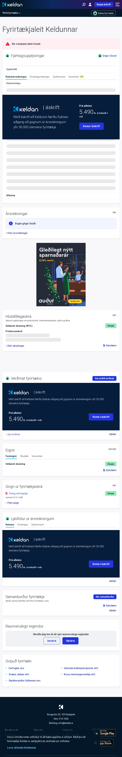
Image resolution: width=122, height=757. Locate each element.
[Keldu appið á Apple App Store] (104, 742)
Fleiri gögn (12, 503)
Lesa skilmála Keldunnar (21, 747)
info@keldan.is (65, 723)
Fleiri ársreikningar (17, 233)
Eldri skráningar (15, 345)
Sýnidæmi (109, 345)
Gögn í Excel (107, 56)
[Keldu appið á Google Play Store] (104, 732)
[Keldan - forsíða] (12, 4)
